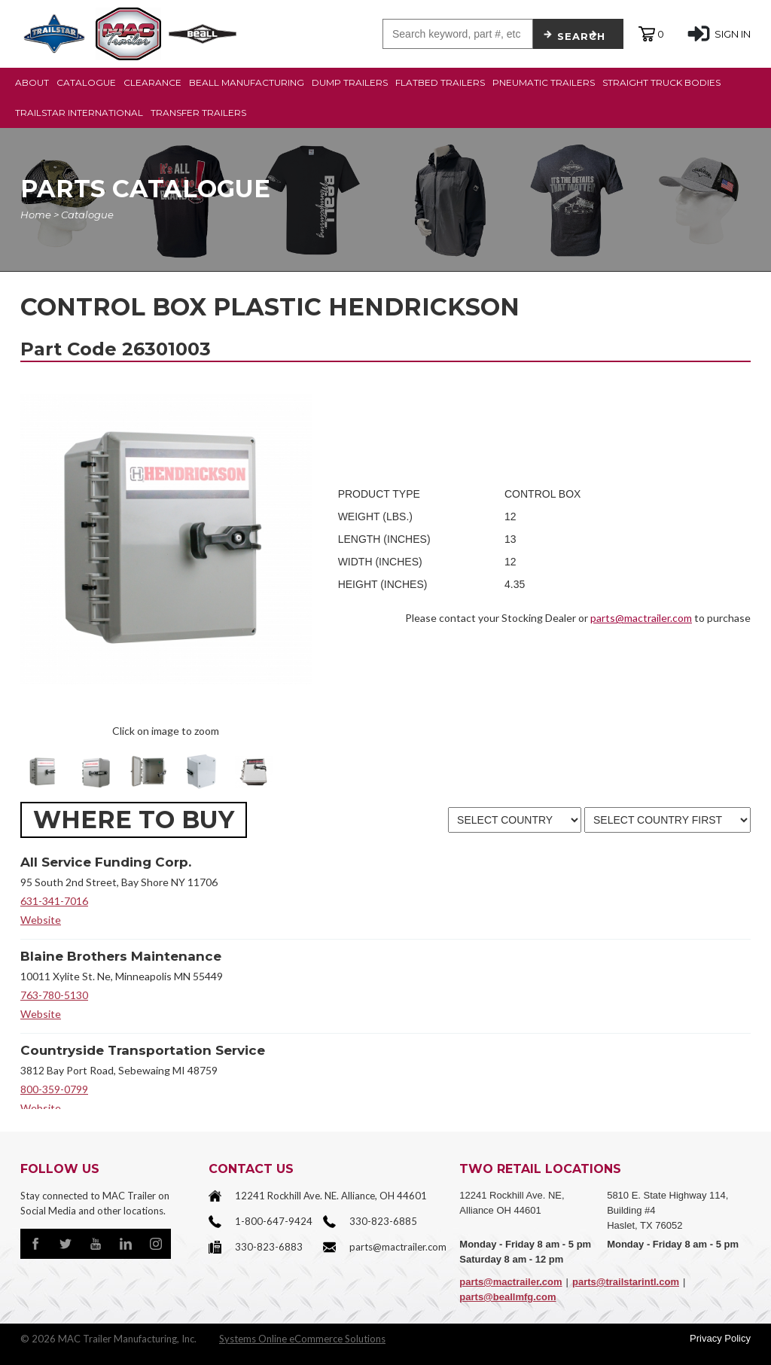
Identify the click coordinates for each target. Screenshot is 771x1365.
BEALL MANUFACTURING (246, 82)
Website (40, 919)
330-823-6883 (269, 1247)
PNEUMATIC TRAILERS (543, 82)
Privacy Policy (720, 1338)
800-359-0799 (54, 1089)
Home (35, 215)
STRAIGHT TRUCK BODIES (661, 82)
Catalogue (87, 215)
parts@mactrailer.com (641, 617)
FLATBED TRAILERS (440, 82)
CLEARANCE (152, 82)
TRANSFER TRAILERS (198, 112)
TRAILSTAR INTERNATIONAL (79, 112)
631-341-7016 (54, 900)
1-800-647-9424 (273, 1221)
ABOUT (32, 82)
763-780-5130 (54, 995)
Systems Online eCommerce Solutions (302, 1339)
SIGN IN (719, 33)
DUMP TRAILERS (350, 82)
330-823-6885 (383, 1221)
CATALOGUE (86, 82)
